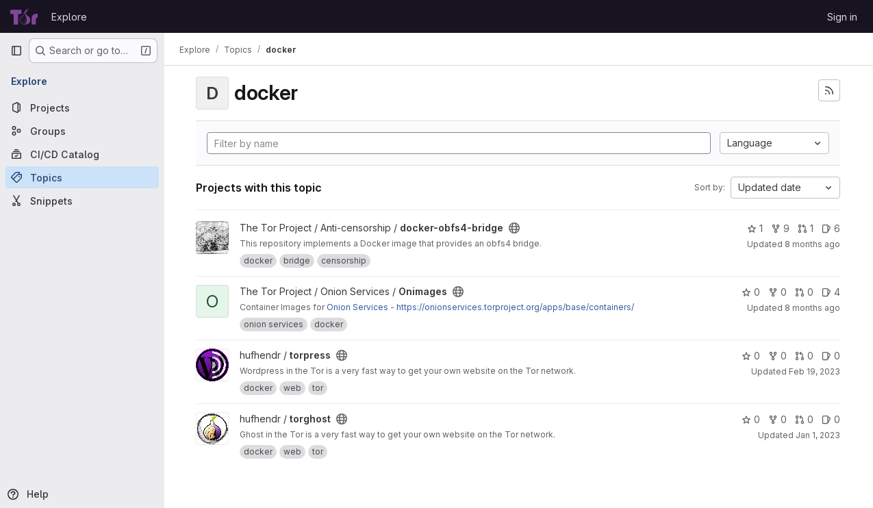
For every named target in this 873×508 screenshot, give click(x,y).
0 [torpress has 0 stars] (751, 355)
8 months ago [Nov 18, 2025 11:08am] (812, 244)
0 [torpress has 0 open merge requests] (804, 355)
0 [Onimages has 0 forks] (777, 292)
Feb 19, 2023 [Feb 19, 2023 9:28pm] (814, 371)
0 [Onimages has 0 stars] (751, 292)
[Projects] (82, 107)
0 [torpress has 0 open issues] (831, 355)
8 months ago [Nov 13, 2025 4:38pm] (812, 308)
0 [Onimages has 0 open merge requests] (804, 292)
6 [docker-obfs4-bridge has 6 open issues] (831, 228)
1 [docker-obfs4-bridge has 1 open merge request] (805, 228)
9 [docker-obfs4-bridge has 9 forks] (780, 228)
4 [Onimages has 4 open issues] (831, 292)
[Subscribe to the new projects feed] (829, 90)
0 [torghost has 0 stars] (751, 419)
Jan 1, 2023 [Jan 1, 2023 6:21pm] (818, 435)
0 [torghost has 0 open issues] (831, 419)
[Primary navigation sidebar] (16, 51)
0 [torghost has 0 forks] (777, 419)
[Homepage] (24, 16)
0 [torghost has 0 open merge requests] (804, 419)
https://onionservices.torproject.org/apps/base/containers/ (516, 307)
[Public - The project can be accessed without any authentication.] (515, 228)
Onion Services (359, 307)
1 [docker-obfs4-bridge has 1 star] (755, 228)
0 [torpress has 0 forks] (777, 355)
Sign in (842, 17)
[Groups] (82, 131)
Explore (69, 17)
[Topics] (82, 177)
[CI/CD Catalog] (82, 154)
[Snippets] (82, 201)
